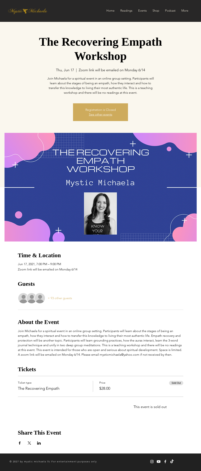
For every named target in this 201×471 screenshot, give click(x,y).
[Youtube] (158, 461)
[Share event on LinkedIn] (39, 443)
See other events (100, 114)
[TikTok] (172, 461)
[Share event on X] (29, 443)
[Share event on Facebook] (20, 443)
